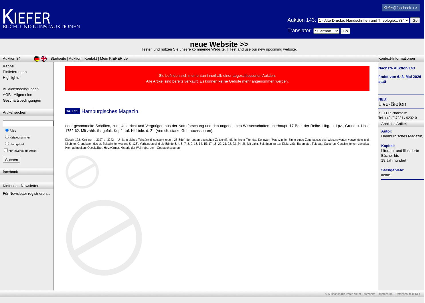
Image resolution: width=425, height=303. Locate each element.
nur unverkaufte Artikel (23, 150)
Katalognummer (20, 137)
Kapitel (8, 66)
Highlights (11, 77)
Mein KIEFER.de (114, 58)
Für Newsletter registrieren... (26, 193)
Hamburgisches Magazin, (402, 136)
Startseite (58, 58)
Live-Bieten (392, 104)
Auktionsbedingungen (21, 89)
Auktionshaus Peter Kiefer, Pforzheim (351, 294)
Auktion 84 (11, 58)
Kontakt (90, 58)
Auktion (75, 58)
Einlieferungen (15, 72)
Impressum (385, 294)
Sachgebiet (17, 144)
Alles (13, 130)
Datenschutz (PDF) (408, 294)
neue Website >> (219, 44)
